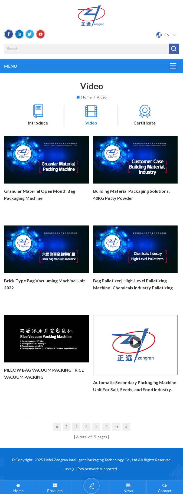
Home (84, 97)
